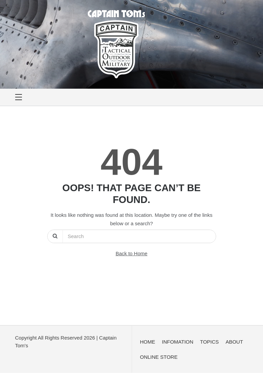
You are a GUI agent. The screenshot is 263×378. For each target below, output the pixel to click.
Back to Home (131, 253)
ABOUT (234, 342)
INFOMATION (177, 342)
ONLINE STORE (159, 357)
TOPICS (209, 342)
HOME (147, 342)
